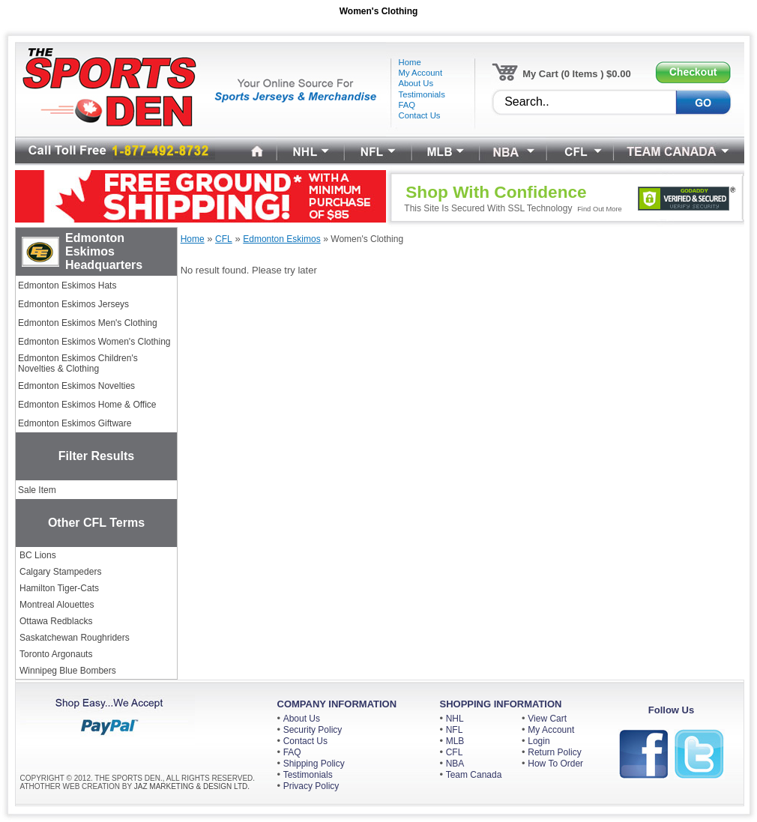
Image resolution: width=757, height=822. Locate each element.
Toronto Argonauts (55, 654)
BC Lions (37, 555)
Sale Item (37, 490)
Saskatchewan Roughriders (74, 637)
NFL (454, 730)
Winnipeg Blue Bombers (67, 670)
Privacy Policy (311, 786)
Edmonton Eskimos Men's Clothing (87, 323)
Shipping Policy (314, 763)
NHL (455, 718)
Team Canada (474, 775)
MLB (455, 741)
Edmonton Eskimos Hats (67, 285)
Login (538, 741)
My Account (551, 730)
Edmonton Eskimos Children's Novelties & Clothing (78, 363)
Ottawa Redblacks (55, 621)
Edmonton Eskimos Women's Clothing (94, 341)
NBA (455, 763)
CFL (454, 752)
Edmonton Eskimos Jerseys (73, 304)
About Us (301, 718)
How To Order (555, 763)
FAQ (292, 752)
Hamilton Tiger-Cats (59, 588)
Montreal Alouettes (56, 604)
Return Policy (554, 752)
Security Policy (313, 730)
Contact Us (305, 741)
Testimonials (308, 775)
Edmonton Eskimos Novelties (76, 386)
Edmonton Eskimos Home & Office (87, 404)
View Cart (547, 718)
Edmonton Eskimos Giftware (74, 423)
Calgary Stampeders (60, 571)
